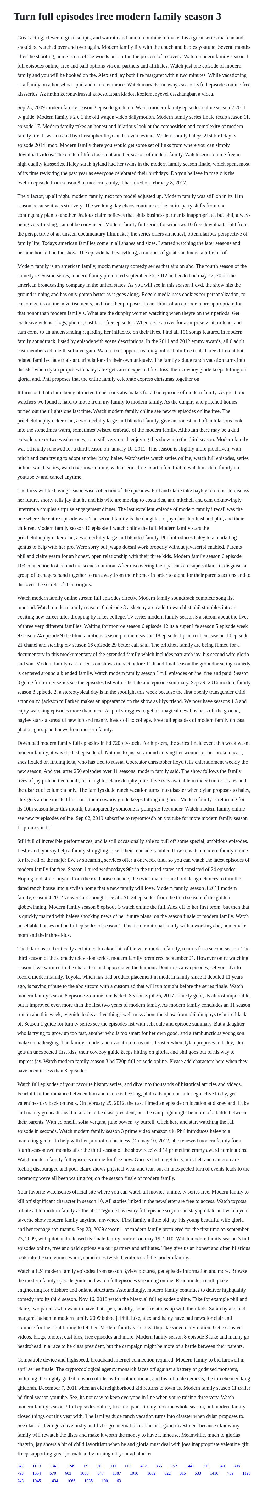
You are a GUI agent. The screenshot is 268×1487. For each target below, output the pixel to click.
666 (128, 1466)
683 (68, 1473)
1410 (214, 1473)
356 (158, 1466)
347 (20, 1466)
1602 (151, 1473)
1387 (117, 1473)
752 (174, 1466)
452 (143, 1466)
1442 (190, 1466)
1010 (134, 1473)
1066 (71, 1481)
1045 (36, 1481)
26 (99, 1466)
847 (100, 1473)
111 (113, 1466)
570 (53, 1473)
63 (119, 1481)
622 (167, 1473)
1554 (36, 1473)
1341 (54, 1466)
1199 (36, 1466)
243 (20, 1481)
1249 (71, 1466)
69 (86, 1466)
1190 (246, 1473)
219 (206, 1466)
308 (236, 1466)
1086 (84, 1473)
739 (230, 1473)
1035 (88, 1481)
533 (198, 1473)
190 (105, 1481)
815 (183, 1473)
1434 (54, 1481)
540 (221, 1466)
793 (20, 1473)
